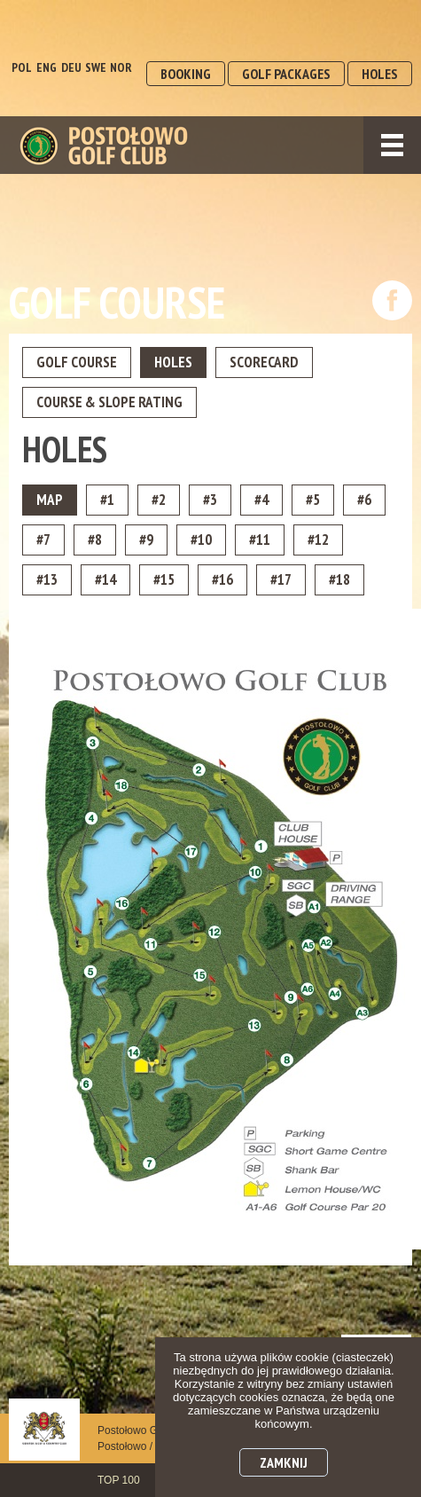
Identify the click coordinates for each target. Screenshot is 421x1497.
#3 (210, 499)
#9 (146, 539)
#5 (313, 499)
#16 (222, 579)
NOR (121, 67)
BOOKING (185, 74)
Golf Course (76, 362)
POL (22, 67)
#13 (47, 579)
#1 (107, 499)
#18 (339, 579)
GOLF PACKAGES (286, 74)
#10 (201, 539)
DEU (71, 67)
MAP (49, 499)
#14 (105, 579)
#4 (261, 499)
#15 (164, 579)
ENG (46, 67)
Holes (173, 362)
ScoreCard (264, 362)
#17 (281, 579)
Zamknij (284, 1462)
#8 (95, 539)
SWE (95, 67)
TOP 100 (118, 1480)
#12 (318, 539)
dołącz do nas (392, 300)
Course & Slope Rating (109, 402)
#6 (364, 499)
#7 (43, 539)
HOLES (380, 74)
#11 (259, 539)
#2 (159, 499)
